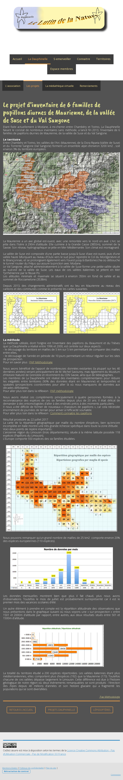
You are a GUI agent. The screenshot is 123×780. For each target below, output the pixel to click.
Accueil (17, 59)
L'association (12, 86)
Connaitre (83, 59)
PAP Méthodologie (41, 362)
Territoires (103, 59)
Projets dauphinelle (61, 709)
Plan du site (51, 768)
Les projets (32, 86)
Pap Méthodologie (109, 697)
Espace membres (61, 69)
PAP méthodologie (61, 391)
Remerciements (88, 86)
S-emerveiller (62, 59)
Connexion (116, 774)
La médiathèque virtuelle (59, 86)
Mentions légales (9, 768)
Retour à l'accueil (21, 709)
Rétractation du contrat (16, 771)
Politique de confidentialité (31, 768)
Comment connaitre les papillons (71, 413)
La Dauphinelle (38, 59)
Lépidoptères (101, 709)
